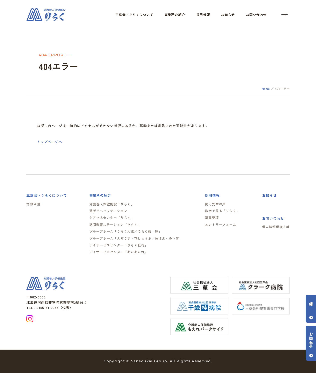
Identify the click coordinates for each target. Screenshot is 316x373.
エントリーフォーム (220, 224)
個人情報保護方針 (276, 226)
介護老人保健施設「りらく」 (111, 203)
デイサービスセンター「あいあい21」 (118, 251)
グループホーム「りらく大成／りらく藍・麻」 (125, 231)
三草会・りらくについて (134, 14)
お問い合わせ (256, 14)
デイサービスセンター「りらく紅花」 (118, 245)
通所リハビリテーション (108, 210)
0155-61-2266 (47, 307)
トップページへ (49, 141)
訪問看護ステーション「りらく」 (115, 224)
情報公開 (33, 203)
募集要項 (212, 217)
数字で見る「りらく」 (222, 210)
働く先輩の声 (215, 203)
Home (266, 88)
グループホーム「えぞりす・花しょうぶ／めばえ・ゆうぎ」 (136, 238)
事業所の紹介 (174, 14)
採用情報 (203, 14)
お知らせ (228, 14)
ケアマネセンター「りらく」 (111, 217)
